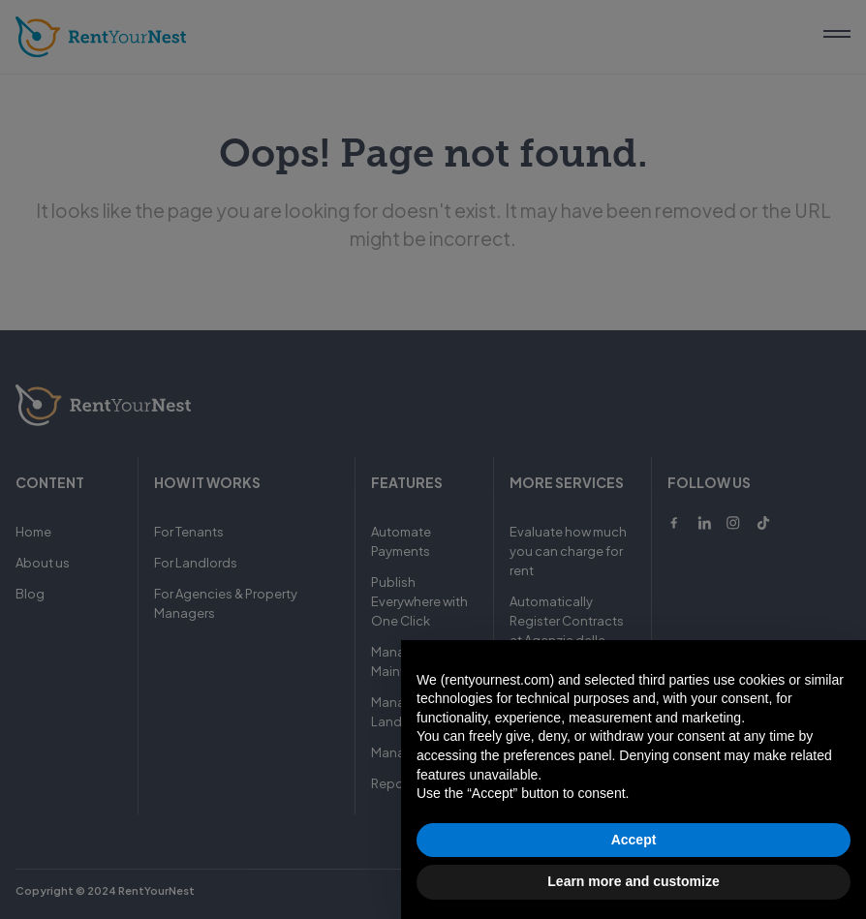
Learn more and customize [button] (633, 881)
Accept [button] (634, 839)
